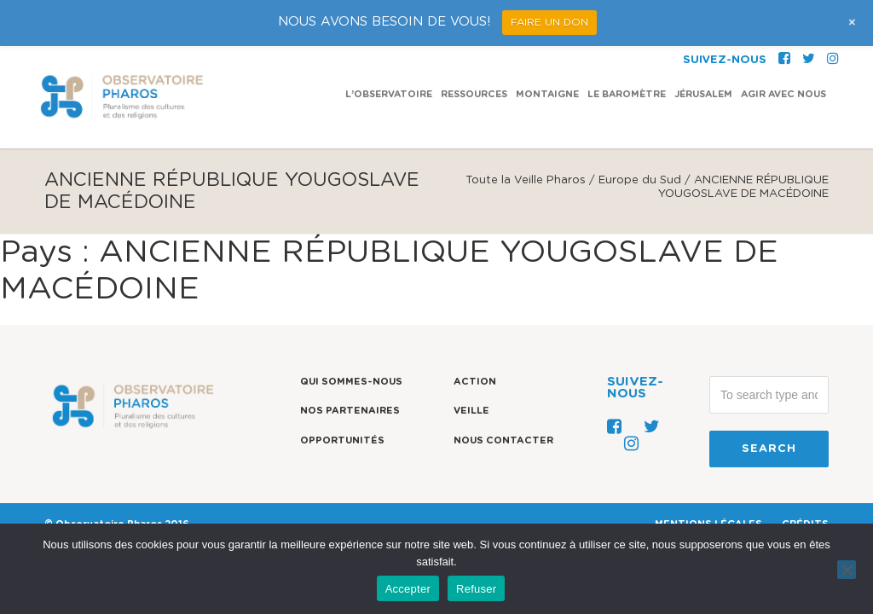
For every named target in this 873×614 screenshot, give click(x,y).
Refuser (476, 588)
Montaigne (547, 48)
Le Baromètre (626, 48)
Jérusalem (703, 48)
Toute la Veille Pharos (525, 180)
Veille (471, 410)
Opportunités (342, 440)
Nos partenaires (350, 410)
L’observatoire (388, 48)
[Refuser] (846, 569)
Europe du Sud (639, 180)
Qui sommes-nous (351, 381)
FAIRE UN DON (549, 22)
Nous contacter (503, 440)
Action (475, 381)
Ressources (474, 48)
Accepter (408, 588)
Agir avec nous (783, 48)
